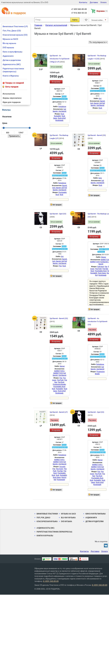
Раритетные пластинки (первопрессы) (13, 70)
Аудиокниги (8, 56)
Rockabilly (57, 116)
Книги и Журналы (11, 76)
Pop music (59, 469)
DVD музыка (8, 47)
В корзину (56, 82)
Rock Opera (102, 273)
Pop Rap (105, 269)
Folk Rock (100, 266)
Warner (103, 257)
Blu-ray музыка (9, 43)
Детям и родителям (12, 60)
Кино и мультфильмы (12, 52)
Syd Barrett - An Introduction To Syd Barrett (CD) (97, 321)
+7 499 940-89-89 (79, 9)
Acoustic (62, 467)
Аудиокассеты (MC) (12, 64)
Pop (60, 266)
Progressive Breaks (59, 384)
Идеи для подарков (12, 102)
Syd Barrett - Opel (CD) (58, 214)
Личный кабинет (97, 20)
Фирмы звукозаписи (12, 98)
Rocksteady (59, 120)
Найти (74, 20)
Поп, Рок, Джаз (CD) (12, 31)
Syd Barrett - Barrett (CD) (97, 135)
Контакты (83, 2)
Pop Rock (61, 382)
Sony (100, 178)
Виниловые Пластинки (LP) (15, 26)
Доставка (94, 2)
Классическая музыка (47, 521)
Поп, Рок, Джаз (43, 518)
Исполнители (9, 94)
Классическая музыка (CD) (15, 35)
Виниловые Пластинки (47, 514)
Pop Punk (98, 269)
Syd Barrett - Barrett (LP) (59, 412)
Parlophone (62, 106)
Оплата (103, 2)
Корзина (102, 11)
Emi (100, 98)
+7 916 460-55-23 (79, 13)
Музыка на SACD (10, 39)
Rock (62, 114)
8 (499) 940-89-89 (51, 581)
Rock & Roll (62, 118)
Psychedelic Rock (101, 271)
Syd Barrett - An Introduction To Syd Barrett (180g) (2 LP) (59, 59)
